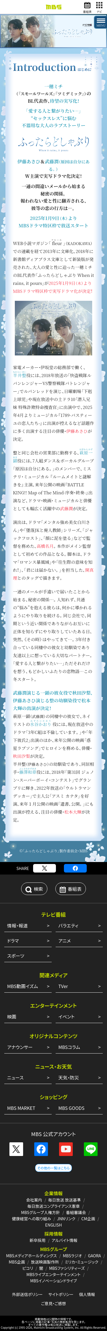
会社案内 (34, 1200)
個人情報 (87, 1294)
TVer (63, 986)
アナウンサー (20, 1047)
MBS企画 (17, 1262)
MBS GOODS (71, 1107)
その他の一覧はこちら (53, 1167)
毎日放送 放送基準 (64, 1200)
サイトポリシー (60, 1294)
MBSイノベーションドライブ (53, 1280)
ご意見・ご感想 (53, 1303)
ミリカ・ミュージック (81, 1262)
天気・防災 (68, 1077)
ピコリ (27, 1268)
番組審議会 (76, 1212)
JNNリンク (66, 1218)
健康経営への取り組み (31, 1218)
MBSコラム (69, 1047)
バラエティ (68, 925)
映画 (11, 1016)
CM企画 (88, 1218)
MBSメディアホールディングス (31, 1255)
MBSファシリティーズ (67, 1268)
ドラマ (13, 940)
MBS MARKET (21, 1107)
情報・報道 (17, 925)
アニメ (64, 940)
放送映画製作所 (45, 1262)
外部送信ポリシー (27, 1294)
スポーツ (15, 955)
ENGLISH (53, 1225)
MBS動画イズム (22, 986)
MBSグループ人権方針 (40, 1212)
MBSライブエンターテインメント (54, 1274)
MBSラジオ (72, 1255)
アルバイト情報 (64, 1240)
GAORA (94, 1255)
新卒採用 (38, 1240)
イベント (66, 1016)
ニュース (15, 1077)
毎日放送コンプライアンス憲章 (53, 1206)
